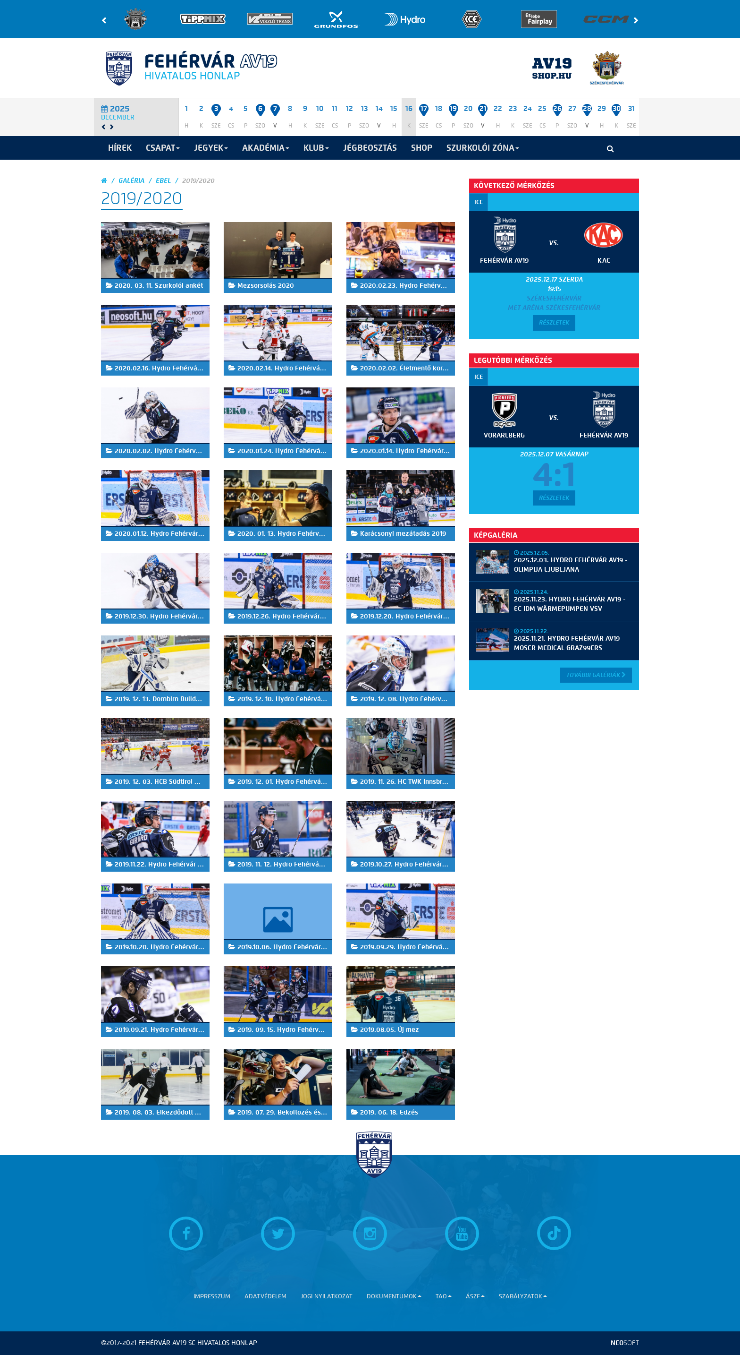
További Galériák (596, 674)
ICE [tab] (478, 202)
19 (453, 108)
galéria (131, 181)
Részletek (554, 322)
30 (617, 108)
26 (557, 108)
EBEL (163, 181)
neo (625, 1343)
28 (587, 108)
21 (483, 108)
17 (423, 108)
